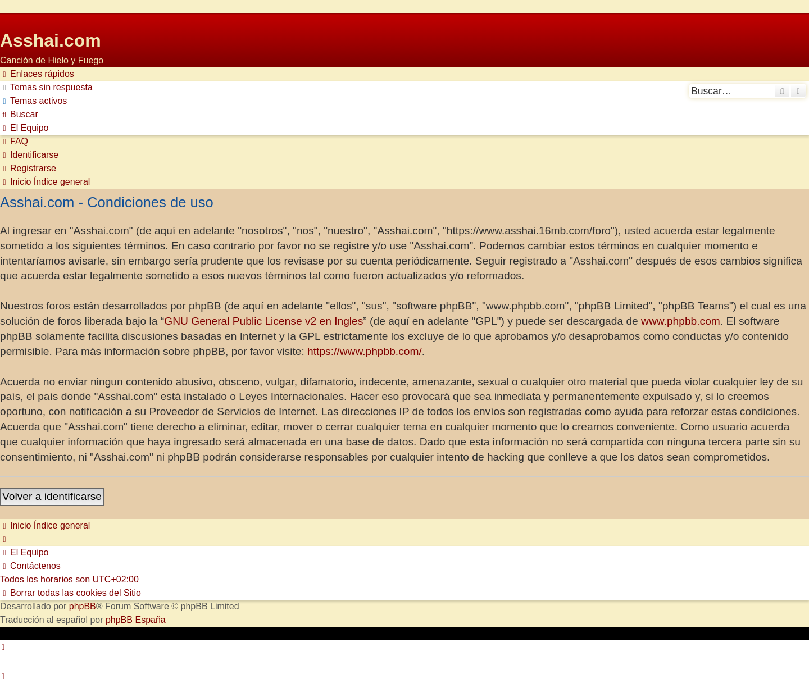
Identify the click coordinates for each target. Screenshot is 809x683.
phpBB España (136, 620)
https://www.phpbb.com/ (364, 351)
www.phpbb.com (680, 321)
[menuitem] (46, 87)
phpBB (82, 606)
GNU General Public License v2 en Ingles (263, 321)
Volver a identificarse (52, 496)
